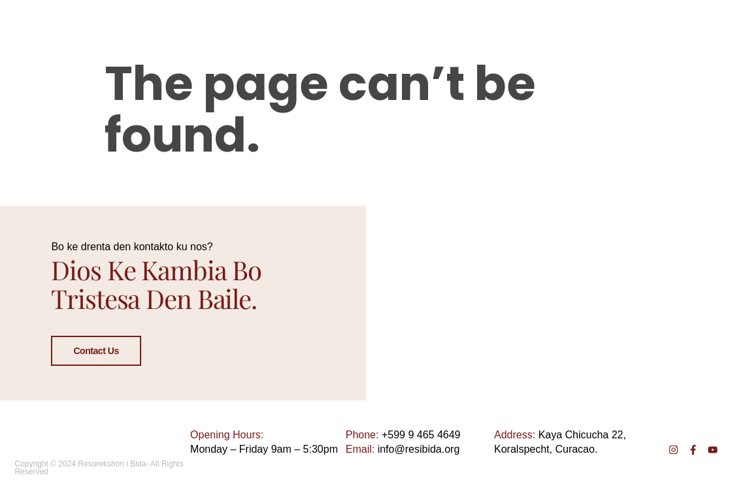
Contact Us (95, 351)
